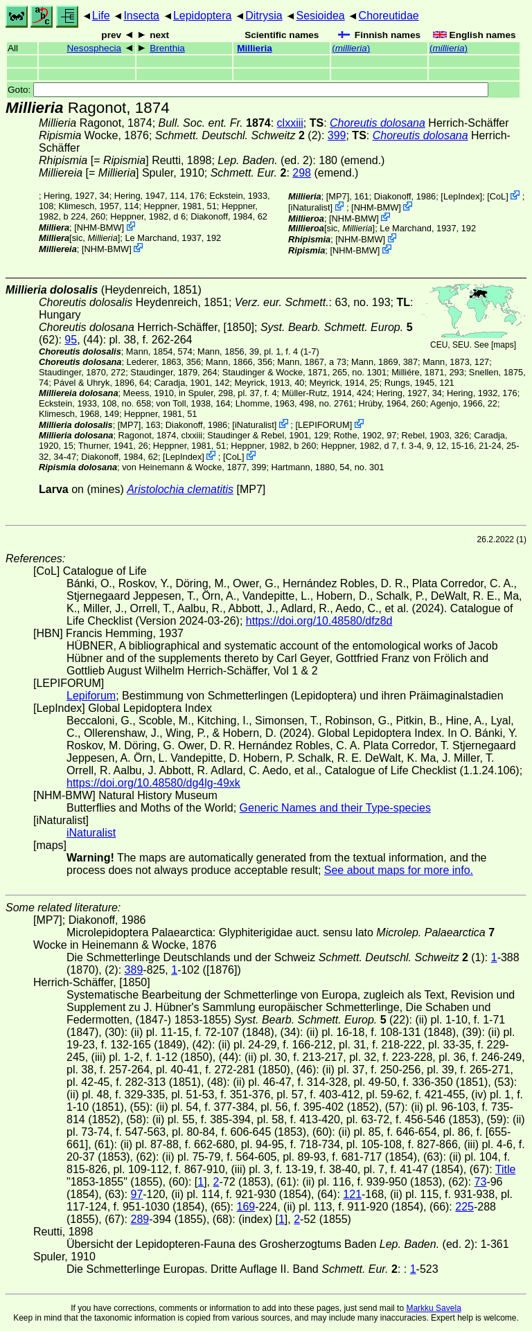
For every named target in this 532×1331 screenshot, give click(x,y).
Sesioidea (320, 15)
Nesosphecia (93, 48)
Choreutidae (389, 15)
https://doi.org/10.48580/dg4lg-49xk (153, 783)
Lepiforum (91, 696)
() (351, 48)
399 (337, 135)
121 (352, 1194)
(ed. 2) (265, 160)
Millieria (254, 48)
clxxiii (290, 123)
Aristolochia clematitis (180, 489)
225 (464, 1207)
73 (481, 1182)
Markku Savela (433, 1308)
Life (101, 15)
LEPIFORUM (324, 425)
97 (136, 1194)
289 (139, 1219)
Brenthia (167, 48)
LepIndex (461, 196)
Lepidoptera (202, 15)
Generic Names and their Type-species (335, 808)
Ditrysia (263, 15)
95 (70, 340)
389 (134, 970)
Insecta (141, 15)
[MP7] (337, 196)
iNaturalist (310, 207)
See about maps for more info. (398, 870)
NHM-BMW (99, 227)
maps (503, 345)
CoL (498, 196)
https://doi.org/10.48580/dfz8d (319, 621)
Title (505, 1169)
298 (301, 173)
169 (246, 1207)
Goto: (248, 89)
